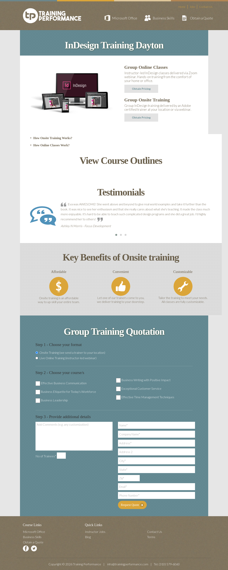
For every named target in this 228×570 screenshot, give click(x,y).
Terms (151, 537)
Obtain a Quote (201, 18)
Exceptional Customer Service (141, 388)
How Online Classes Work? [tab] (50, 145)
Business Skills (163, 18)
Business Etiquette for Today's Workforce (68, 391)
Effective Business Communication (64, 383)
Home (182, 6)
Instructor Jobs (95, 531)
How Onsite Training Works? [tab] (51, 138)
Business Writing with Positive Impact (146, 380)
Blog (88, 537)
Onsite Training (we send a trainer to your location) (70, 352)
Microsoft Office (124, 18)
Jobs (192, 6)
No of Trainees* (46, 456)
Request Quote (132, 505)
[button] (116, 235)
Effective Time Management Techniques (147, 397)
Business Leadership (54, 400)
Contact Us (205, 6)
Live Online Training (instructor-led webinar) (66, 358)
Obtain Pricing (141, 88)
